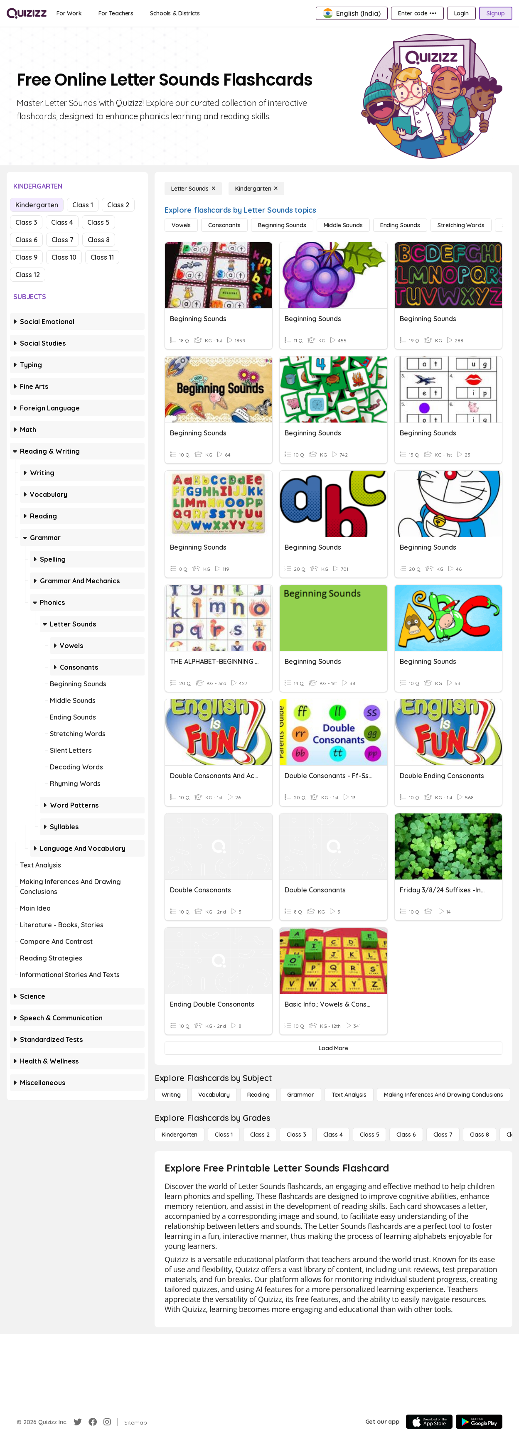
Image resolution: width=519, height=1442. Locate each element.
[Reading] (258, 1094)
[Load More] (333, 1048)
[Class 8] (479, 1134)
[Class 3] (296, 1134)
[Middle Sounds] (343, 225)
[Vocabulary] (214, 1094)
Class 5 (98, 222)
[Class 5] (369, 1134)
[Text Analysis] (349, 1094)
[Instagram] (107, 1422)
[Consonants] (224, 225)
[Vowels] (181, 225)
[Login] (461, 13)
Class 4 (62, 222)
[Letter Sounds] (193, 188)
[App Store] (429, 1422)
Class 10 (64, 257)
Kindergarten (36, 205)
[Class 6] (406, 1134)
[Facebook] (93, 1422)
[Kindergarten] (256, 188)
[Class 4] (332, 1134)
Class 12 (27, 274)
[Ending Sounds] (400, 225)
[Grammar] (300, 1094)
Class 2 (118, 205)
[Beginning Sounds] (282, 225)
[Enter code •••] (417, 13)
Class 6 (26, 240)
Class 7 (63, 240)
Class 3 (26, 222)
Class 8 (99, 240)
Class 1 (82, 205)
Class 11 (102, 257)
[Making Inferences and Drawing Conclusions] (443, 1094)
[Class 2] (259, 1134)
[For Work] (69, 13)
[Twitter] (78, 1422)
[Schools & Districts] (174, 13)
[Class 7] (443, 1134)
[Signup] (495, 13)
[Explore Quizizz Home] (27, 13)
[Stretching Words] (461, 225)
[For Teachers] (116, 13)
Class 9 (26, 257)
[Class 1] (224, 1134)
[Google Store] (479, 1422)
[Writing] (171, 1094)
